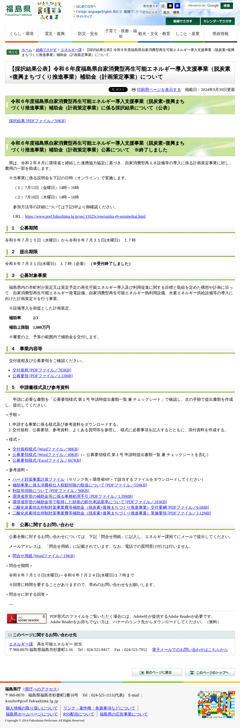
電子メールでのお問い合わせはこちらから (190, 650)
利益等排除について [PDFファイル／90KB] (50, 490)
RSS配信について (78, 714)
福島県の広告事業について (124, 714)
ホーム (27, 50)
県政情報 (220, 34)
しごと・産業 (188, 34)
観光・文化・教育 (154, 34)
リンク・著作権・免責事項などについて (99, 708)
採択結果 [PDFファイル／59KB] (37, 121)
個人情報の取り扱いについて (32, 708)
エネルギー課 (71, 50)
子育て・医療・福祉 (121, 33)
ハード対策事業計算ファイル (38, 479)
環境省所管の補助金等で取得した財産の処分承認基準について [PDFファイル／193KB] (89, 502)
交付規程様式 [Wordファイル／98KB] (45, 449)
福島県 (18, 10)
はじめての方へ (110, 6)
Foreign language (110, 11)
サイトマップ (110, 16)
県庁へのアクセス (41, 689)
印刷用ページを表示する (159, 90)
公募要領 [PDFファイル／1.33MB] (42, 376)
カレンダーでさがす (218, 21)
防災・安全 (88, 34)
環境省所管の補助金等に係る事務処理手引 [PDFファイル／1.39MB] (72, 496)
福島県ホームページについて (32, 714)
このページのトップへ (210, 672)
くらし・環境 (22, 34)
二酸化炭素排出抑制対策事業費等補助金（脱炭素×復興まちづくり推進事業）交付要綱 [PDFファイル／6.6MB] (110, 507)
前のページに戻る (157, 672)
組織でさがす (183, 21)
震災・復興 (55, 34)
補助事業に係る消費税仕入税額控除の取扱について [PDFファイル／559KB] (79, 485)
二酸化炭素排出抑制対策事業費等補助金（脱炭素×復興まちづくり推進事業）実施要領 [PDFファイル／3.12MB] (111, 513)
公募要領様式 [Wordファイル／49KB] (45, 454)
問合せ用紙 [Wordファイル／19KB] (43, 556)
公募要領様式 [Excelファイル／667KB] (46, 460)
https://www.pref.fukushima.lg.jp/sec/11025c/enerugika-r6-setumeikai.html (85, 216)
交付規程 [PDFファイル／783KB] (41, 370)
